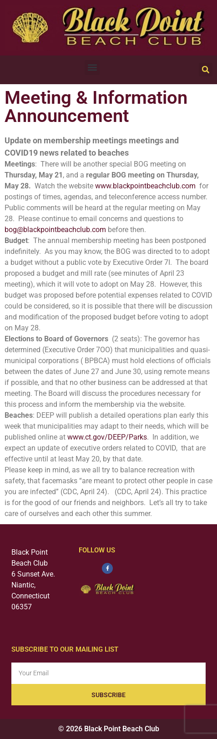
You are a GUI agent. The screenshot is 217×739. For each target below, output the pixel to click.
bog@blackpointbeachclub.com (55, 229)
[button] (92, 67)
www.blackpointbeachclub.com (145, 186)
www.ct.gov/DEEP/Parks (107, 437)
